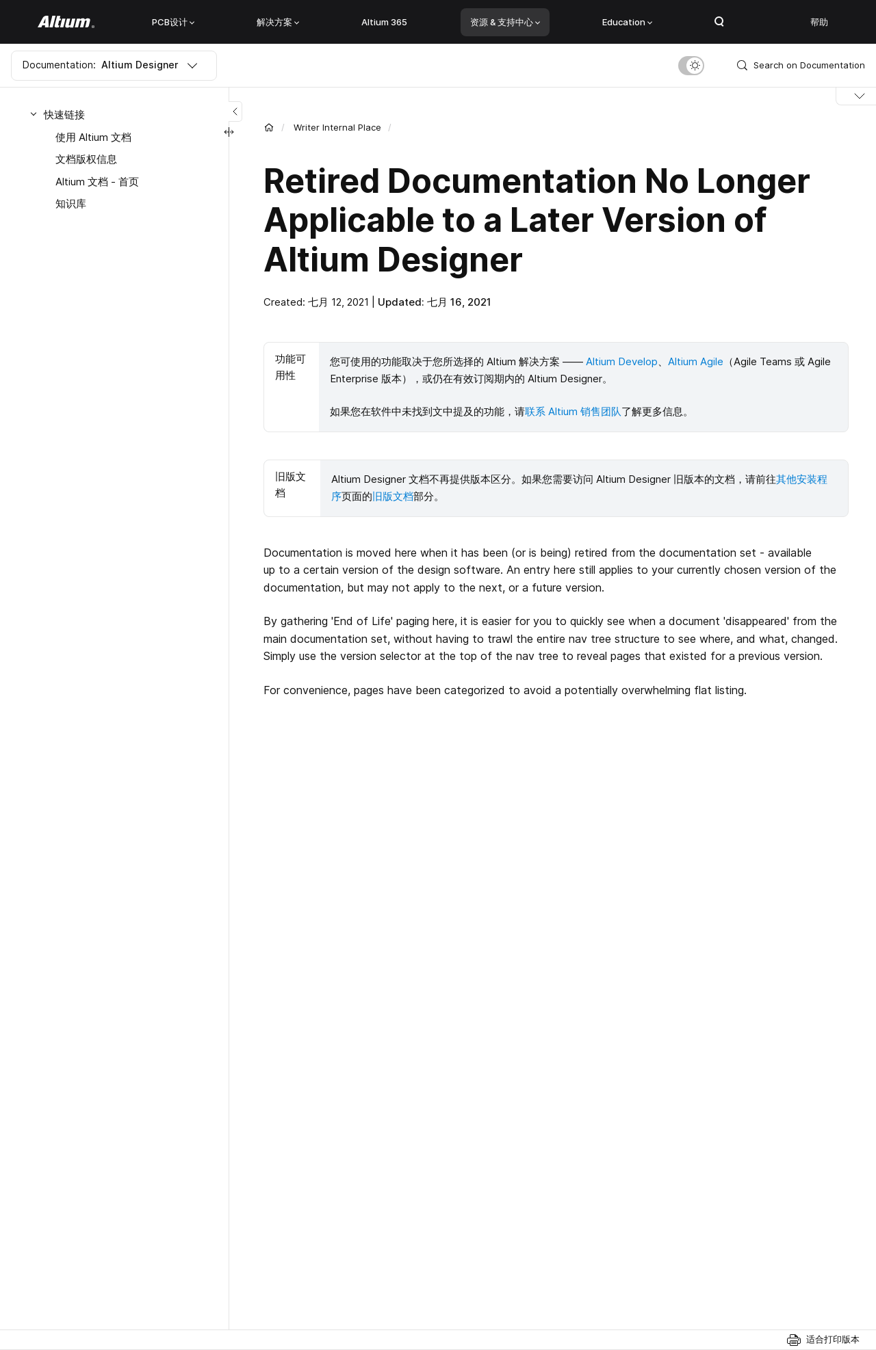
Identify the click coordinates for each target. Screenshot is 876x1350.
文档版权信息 (86, 159)
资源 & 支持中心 (505, 21)
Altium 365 (384, 21)
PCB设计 (173, 21)
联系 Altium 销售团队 (573, 410)
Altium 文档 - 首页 (97, 181)
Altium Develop (622, 361)
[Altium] (66, 22)
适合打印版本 (833, 1339)
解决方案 (278, 21)
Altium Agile (695, 361)
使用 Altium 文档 (93, 137)
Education (627, 21)
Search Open (719, 22)
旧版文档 (392, 494)
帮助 (819, 21)
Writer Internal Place (337, 127)
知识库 (70, 203)
